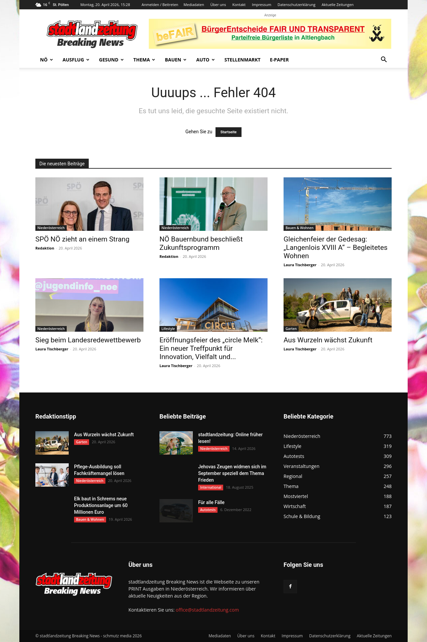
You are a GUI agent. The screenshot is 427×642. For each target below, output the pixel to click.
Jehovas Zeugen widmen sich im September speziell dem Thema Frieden (232, 473)
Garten (291, 328)
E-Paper (279, 59)
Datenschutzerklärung (296, 4)
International (210, 487)
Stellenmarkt (243, 59)
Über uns (218, 4)
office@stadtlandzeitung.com (207, 610)
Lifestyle (168, 328)
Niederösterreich (51, 227)
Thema (144, 59)
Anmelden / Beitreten (160, 4)
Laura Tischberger (300, 264)
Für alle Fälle (211, 502)
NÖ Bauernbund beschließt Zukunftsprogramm (201, 243)
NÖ (46, 59)
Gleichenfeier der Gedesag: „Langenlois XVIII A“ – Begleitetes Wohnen (336, 247)
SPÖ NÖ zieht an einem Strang (82, 239)
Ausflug (76, 59)
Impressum (261, 4)
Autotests (208, 509)
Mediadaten (193, 4)
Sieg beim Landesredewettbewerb (88, 340)
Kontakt (239, 4)
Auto (205, 59)
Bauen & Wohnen (300, 227)
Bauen (175, 59)
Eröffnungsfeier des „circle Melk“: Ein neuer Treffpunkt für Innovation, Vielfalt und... (211, 348)
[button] (384, 60)
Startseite (229, 132)
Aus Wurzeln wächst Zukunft (328, 340)
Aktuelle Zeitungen (338, 4)
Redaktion (44, 248)
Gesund (111, 59)
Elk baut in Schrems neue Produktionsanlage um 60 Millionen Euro (101, 505)
